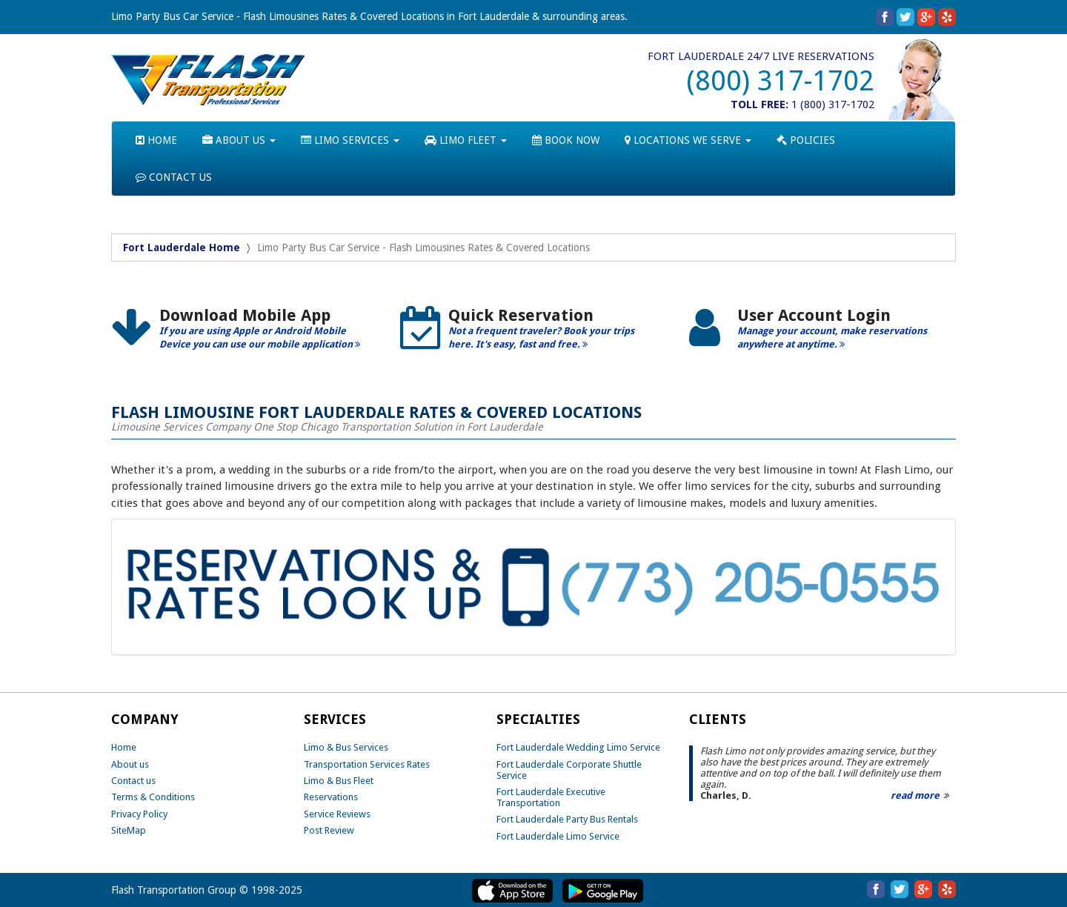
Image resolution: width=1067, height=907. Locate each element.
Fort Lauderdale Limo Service (557, 836)
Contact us (133, 780)
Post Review (329, 830)
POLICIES (806, 140)
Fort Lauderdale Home (181, 247)
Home (123, 747)
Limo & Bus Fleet (338, 780)
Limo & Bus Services (346, 747)
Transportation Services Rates (367, 764)
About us (130, 764)
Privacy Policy (139, 814)
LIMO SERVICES (350, 140)
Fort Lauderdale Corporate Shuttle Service (569, 770)
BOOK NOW (565, 140)
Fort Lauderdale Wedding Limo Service (578, 747)
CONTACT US (174, 177)
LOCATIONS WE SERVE (688, 140)
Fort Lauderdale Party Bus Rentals (567, 819)
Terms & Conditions (153, 797)
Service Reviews (337, 814)
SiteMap (128, 830)
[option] (244, 334)
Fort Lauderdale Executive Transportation (550, 797)
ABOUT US (239, 140)
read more (915, 795)
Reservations (331, 797)
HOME (156, 140)
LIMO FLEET (466, 140)
